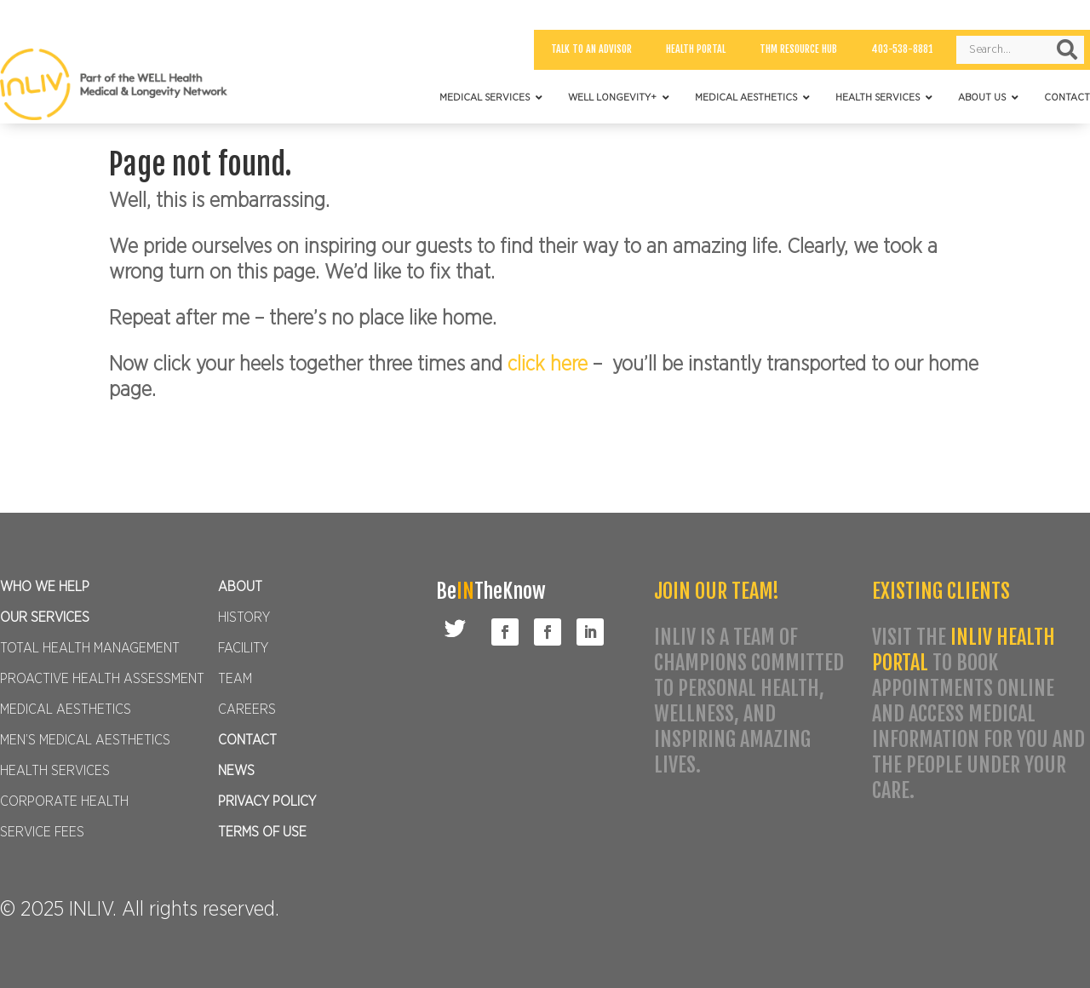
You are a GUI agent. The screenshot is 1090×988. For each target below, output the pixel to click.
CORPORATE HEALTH (64, 801)
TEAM (235, 679)
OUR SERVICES (44, 617)
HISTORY (244, 617)
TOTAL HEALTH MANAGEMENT (90, 648)
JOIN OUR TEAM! (716, 591)
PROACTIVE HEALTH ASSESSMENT (102, 679)
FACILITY (243, 648)
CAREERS (247, 709)
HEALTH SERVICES (55, 771)
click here (550, 364)
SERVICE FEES (42, 832)
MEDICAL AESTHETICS (65, 709)
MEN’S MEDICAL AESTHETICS (85, 740)
